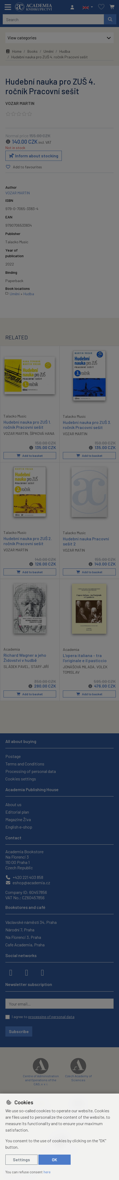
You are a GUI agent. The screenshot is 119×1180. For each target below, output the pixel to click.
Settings (21, 1159)
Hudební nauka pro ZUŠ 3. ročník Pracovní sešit (87, 425)
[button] (87, 7)
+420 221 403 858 (24, 877)
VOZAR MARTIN (19, 103)
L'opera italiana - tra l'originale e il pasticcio (85, 658)
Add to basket (30, 455)
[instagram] (26, 972)
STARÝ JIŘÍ (40, 666)
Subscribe (19, 1031)
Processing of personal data (30, 771)
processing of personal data (51, 1016)
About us (13, 804)
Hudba (64, 51)
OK (54, 1159)
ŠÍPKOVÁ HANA (42, 433)
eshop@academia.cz (27, 882)
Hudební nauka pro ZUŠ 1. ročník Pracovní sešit (27, 424)
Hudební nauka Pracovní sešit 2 (86, 541)
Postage (13, 756)
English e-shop (18, 826)
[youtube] (42, 972)
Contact (13, 837)
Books (32, 51)
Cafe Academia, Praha (25, 944)
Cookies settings (20, 778)
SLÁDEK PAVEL (16, 666)
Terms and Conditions (24, 763)
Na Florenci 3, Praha (23, 937)
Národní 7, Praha (19, 929)
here (47, 1172)
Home (13, 51)
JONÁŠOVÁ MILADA (79, 667)
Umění (48, 51)
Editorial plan (17, 811)
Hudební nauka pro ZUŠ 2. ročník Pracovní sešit (27, 541)
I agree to (43, 1016)
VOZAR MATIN (74, 550)
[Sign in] (74, 7)
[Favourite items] (101, 7)
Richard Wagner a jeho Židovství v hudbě (24, 657)
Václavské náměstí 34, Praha (31, 922)
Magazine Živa (18, 819)
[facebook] (10, 972)
